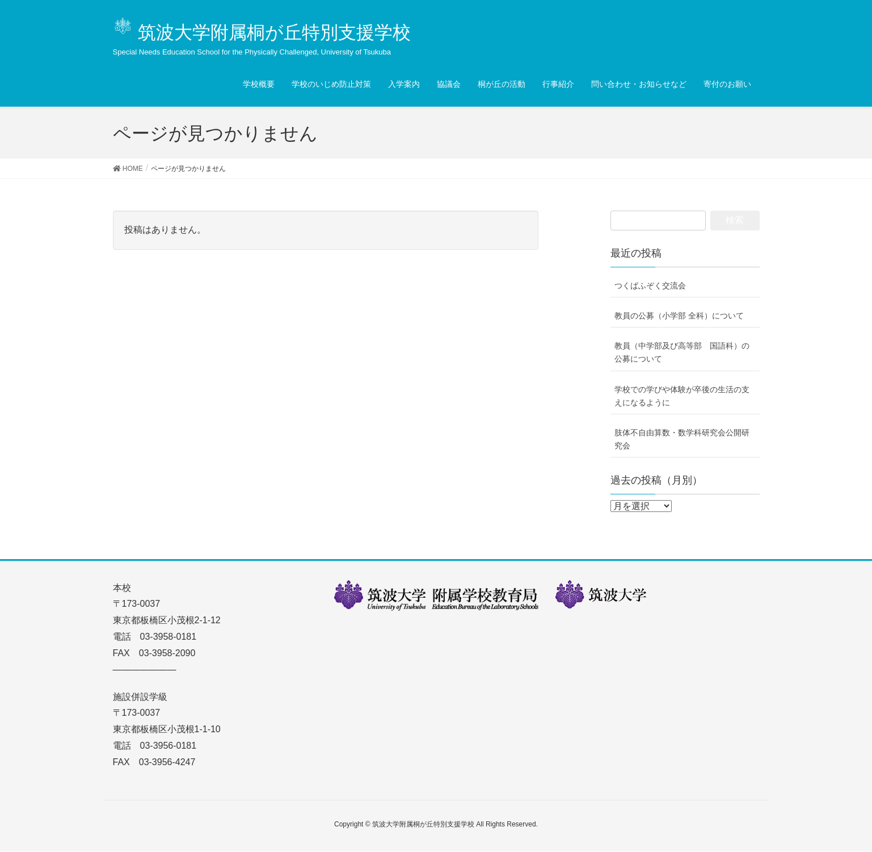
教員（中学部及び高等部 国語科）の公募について (681, 352)
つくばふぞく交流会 (650, 285)
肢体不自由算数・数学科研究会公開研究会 (681, 439)
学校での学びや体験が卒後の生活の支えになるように (681, 396)
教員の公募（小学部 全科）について (679, 315)
